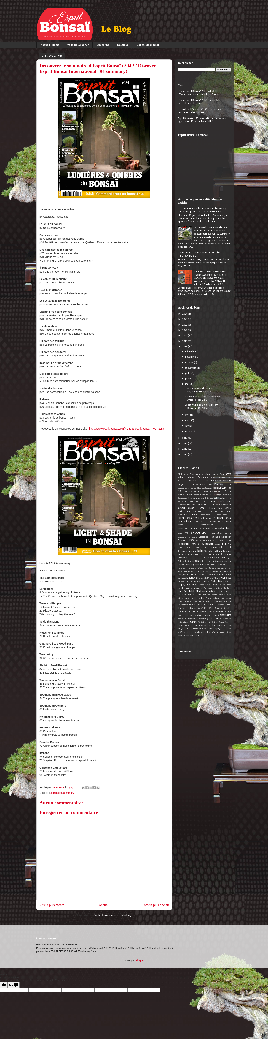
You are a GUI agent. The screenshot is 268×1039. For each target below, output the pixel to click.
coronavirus (202, 505)
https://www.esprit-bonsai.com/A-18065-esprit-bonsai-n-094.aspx (126, 428)
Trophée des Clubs (202, 629)
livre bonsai (206, 571)
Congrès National (187, 505)
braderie (200, 498)
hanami (192, 551)
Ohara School (211, 585)
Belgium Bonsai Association (192, 485)
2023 (185, 319)
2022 (185, 324)
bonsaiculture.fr (201, 495)
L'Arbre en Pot (222, 565)
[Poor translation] (14, 985)
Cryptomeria (198, 512)
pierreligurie (183, 598)
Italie (210, 557)
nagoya (197, 581)
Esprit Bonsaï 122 (207, 515)
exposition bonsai (222, 533)
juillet (188, 373)
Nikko (213, 581)
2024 (185, 313)
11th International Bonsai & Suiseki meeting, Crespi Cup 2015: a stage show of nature (203, 210)
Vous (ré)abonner (78, 44)
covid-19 (227, 505)
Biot (211, 485)
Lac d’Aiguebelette (203, 568)
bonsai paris (207, 491)
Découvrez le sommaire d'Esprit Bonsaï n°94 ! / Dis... (201, 407)
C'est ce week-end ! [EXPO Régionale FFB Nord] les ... (200, 390)
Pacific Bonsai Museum (190, 588)
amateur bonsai (210, 474)
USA (180, 632)
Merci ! (181, 85)
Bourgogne (182, 498)
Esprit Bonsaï (192, 514)
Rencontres (183, 605)
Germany (182, 551)
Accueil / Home (50, 44)
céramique (193, 501)
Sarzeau (203, 612)
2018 (185, 346)
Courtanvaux (216, 505)
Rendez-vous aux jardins (201, 605)
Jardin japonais (219, 561)
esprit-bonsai (207, 525)
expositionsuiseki (203, 540)
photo (214, 595)
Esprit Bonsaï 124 (187, 518)
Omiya (228, 585)
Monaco (217, 578)
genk (228, 547)
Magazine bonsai (187, 575)
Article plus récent (51, 905)
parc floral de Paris (222, 588)
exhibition (224, 528)
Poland (209, 598)
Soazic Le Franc (210, 615)
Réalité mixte (225, 602)
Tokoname (227, 626)
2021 (185, 330)
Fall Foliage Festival (222, 540)
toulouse (188, 629)
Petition (206, 595)
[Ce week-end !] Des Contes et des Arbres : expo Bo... (203, 398)
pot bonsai (226, 598)
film (229, 544)
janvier (189, 431)
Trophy (216, 629)
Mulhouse (226, 578)
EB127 (221, 512)
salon (185, 608)
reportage (220, 605)
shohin (198, 615)
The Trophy (216, 625)
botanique (227, 495)
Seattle (228, 612)
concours (212, 501)
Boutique (123, 44)
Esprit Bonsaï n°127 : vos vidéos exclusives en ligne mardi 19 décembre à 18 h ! (202, 120)
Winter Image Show (221, 632)
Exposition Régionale (209, 537)
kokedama (211, 565)
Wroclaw (181, 636)
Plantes (200, 598)
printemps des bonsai (208, 602)
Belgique (216, 480)
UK (230, 628)
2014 (185, 454)
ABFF (180, 474)
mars (188, 420)
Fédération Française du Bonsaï (195, 544)
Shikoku (190, 615)
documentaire (211, 512)
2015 (185, 449)
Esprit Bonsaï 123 (223, 515)
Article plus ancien (156, 905)
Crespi (181, 508)
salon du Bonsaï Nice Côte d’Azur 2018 (206, 608)
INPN (190, 555)
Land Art (216, 568)
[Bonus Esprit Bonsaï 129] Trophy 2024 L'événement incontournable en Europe (198, 93)
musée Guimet (185, 581)
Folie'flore (188, 548)
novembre (191, 357)
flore (180, 548)
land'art (224, 568)
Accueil (104, 905)
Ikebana (201, 550)
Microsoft (203, 578)
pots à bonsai (191, 602)
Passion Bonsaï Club (189, 595)
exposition (200, 532)
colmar (203, 501)
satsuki (211, 612)
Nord (202, 585)
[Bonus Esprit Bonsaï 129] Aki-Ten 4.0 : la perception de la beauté (199, 102)
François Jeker (216, 547)
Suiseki (214, 618)
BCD (202, 481)
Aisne (186, 474)
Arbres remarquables (221, 478)
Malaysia (202, 575)
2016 (185, 443)
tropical (224, 629)
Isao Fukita (202, 558)
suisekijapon (183, 622)
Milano (210, 578)
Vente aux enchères (193, 632)
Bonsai (218, 484)
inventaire (192, 558)
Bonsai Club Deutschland (202, 488)
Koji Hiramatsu (198, 564)
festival (217, 544)
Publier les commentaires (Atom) (112, 915)
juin (187, 378)
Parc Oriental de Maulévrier (192, 591)
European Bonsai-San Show (203, 529)
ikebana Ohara (215, 551)
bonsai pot (219, 491)
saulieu (220, 611)
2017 (185, 438)
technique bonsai (185, 626)
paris (210, 591)
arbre (228, 474)
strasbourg (203, 619)
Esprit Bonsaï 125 (207, 518)
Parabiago (208, 588)
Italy (216, 557)
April (222, 474)
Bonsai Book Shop (148, 44)
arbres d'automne (197, 477)
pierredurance (225, 595)
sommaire (56, 792)
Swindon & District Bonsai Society (216, 622)
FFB (224, 543)
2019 (185, 341)
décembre (191, 351)
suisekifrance (225, 619)
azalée (192, 481)
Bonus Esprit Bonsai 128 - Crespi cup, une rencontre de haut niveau (199, 111)
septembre (191, 368)
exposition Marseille (187, 537)
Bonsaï (228, 485)
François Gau (201, 548)
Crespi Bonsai (196, 508)
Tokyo (180, 629)
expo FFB (183, 533)
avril (187, 414)
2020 (185, 335)
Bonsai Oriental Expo (191, 491)
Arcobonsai (182, 481)
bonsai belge (184, 488)
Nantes (205, 581)
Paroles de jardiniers (222, 591)
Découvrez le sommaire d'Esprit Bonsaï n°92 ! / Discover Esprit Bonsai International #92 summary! (212, 230)
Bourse (191, 498)
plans (193, 598)
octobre (189, 362)
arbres (181, 477)
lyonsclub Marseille (222, 571)
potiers (181, 602)
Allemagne (195, 474)
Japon (196, 561)
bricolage (209, 498)
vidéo (207, 632)
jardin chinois (205, 561)
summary (68, 792)
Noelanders (192, 584)
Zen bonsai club (192, 636)
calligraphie (220, 498)
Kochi (188, 565)
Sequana (182, 615)
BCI (207, 480)
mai (187, 384)
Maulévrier (192, 578)
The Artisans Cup (202, 625)
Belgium (227, 480)
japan (223, 557)
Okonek (221, 585)
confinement (224, 501)
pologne (216, 598)
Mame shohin (215, 575)
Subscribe (103, 44)
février (189, 425)
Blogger (139, 960)
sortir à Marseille (187, 619)
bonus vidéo (215, 495)
